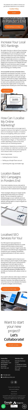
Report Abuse (14, 393)
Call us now (6, 91)
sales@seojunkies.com (8, 377)
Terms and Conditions (14, 389)
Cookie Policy (14, 9)
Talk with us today (13, 345)
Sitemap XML (14, 391)
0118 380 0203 (5, 375)
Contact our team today (9, 289)
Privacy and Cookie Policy (14, 387)
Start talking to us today (13, 27)
